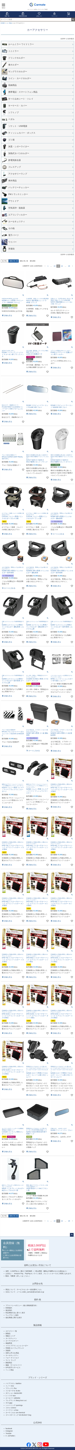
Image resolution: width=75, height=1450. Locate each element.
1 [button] (47, 266)
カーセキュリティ (12, 1355)
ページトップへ (72, 1235)
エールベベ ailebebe (13, 1398)
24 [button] (62, 266)
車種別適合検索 (23, 14)
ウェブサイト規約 (12, 1315)
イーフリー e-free (12, 1410)
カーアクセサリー (12, 1341)
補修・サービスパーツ (14, 1365)
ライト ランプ (11, 1360)
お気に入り (39, 14)
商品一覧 (7, 14)
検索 (73, 19)
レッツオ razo (11, 1395)
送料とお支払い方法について (37, 1265)
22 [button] (55, 266)
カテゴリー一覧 (11, 1331)
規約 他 (37, 1299)
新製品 (8, 1333)
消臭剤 (8, 1350)
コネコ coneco (11, 1408)
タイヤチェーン (11, 1338)
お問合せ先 (37, 1283)
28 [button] (69, 266)
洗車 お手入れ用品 (12, 1353)
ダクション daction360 (14, 1393)
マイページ (54, 14)
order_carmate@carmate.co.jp (33, 1292)
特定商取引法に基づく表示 (15, 1313)
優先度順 (32, 261)
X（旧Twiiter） (11, 1436)
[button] (45, 266)
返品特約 (9, 1310)
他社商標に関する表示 (14, 1317)
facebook (9, 1428)
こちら (26, 1276)
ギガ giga (9, 1403)
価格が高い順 (24, 261)
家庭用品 (9, 1363)
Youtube (8, 1433)
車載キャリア (10, 1336)
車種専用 (9, 1343)
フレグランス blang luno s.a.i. (16, 1400)
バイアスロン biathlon (13, 1383)
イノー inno (10, 1386)
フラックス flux (11, 1388)
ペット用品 (10, 1370)
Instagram (9, 1431)
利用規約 (9, 1308)
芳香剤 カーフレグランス (15, 1348)
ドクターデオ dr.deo (13, 1391)
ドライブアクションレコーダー (17, 1346)
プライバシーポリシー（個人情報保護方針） (22, 1305)
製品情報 (37, 1325)
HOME (3, 23)
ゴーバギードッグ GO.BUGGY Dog (18, 1415)
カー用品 (9, 23)
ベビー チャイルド (12, 1358)
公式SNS (37, 1422)
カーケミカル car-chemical (15, 1412)
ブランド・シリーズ (37, 1377)
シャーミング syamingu (14, 1405)
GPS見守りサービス (13, 1367)
